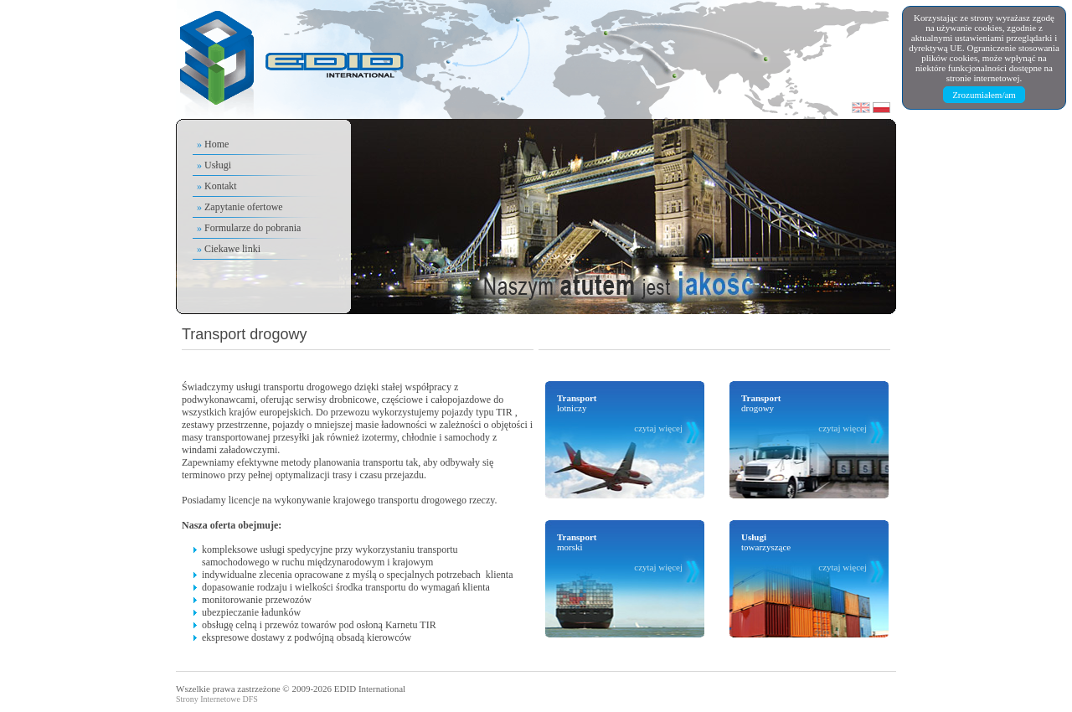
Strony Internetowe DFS (217, 699)
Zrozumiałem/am (984, 95)
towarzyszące (804, 552)
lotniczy (620, 413)
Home (216, 144)
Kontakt (220, 186)
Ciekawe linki (232, 249)
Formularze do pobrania (252, 228)
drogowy (804, 413)
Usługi (217, 165)
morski (620, 552)
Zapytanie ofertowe (243, 207)
